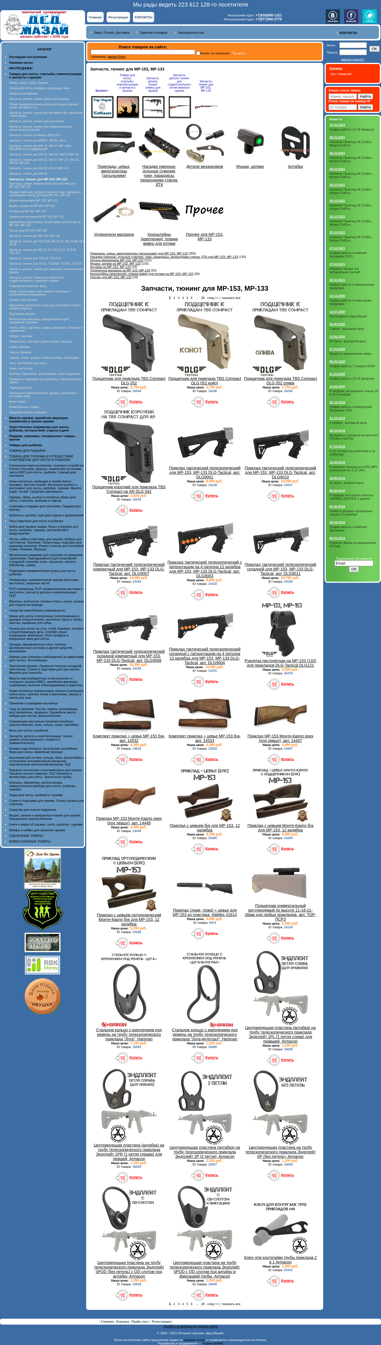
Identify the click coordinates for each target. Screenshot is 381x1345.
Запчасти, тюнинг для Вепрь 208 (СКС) (34, 135)
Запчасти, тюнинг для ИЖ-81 (28, 173)
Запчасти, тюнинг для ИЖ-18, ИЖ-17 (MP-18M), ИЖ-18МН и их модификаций (40, 147)
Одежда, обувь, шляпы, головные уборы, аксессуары (44, 357)
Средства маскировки (23, 93)
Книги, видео (17, 401)
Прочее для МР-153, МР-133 (28, 230)
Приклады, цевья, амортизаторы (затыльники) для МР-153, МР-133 (139, 253)
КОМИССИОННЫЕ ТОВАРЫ (29, 841)
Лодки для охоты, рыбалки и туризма (36, 795)
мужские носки (194, 1340)
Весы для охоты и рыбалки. (29, 730)
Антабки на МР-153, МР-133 (27, 211)
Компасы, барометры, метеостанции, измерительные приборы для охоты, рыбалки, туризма (42, 786)
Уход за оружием (20, 352)
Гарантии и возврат (153, 32)
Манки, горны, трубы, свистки (28, 82)
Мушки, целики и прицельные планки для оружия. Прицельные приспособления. (45, 817)
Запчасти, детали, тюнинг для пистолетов (36, 121)
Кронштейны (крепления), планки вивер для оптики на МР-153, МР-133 (141, 273)
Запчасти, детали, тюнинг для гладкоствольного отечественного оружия (179, 83)
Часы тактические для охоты (28, 363)
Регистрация (118, 17)
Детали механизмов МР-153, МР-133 (33, 200)
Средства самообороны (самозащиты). (37, 610)
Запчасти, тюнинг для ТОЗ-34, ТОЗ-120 (35, 258)
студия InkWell (212, 1343)
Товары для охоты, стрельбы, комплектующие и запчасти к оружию (127, 83)
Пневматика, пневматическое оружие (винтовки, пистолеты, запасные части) (44, 581)
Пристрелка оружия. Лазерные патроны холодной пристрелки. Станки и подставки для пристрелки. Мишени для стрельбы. (45, 669)
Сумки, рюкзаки (19, 346)
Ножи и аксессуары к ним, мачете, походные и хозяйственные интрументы (39, 293)
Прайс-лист (141, 1321)
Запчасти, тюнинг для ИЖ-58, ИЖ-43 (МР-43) (39, 168)
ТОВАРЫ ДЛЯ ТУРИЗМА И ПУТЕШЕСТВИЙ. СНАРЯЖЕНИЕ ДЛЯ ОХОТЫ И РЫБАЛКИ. (41, 458)
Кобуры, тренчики (20, 336)
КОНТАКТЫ (144, 17)
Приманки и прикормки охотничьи (33, 703)
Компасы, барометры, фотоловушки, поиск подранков (44, 373)
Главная (95, 17)
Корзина (123, 1321)
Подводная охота (20, 387)
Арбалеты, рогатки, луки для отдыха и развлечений (46, 515)
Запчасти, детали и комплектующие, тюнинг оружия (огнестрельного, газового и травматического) (41, 739)
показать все (231, 298)
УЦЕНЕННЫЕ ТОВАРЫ (26, 835)
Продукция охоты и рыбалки (27, 412)
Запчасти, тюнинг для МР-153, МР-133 (205, 86)
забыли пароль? (352, 59)
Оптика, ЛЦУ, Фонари (23, 299)
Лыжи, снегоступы (21, 368)
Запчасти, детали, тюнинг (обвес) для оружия (39, 98)
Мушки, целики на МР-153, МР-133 (32, 206)
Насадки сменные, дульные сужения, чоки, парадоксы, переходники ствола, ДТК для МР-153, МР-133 (45, 194)
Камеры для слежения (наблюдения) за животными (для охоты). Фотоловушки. (46, 658)
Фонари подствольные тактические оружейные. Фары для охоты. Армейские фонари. (43, 750)
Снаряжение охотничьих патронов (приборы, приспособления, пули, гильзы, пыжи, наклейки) (44, 723)
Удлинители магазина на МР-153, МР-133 (36, 216)
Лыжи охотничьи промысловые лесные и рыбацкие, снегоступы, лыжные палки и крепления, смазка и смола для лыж (46, 694)
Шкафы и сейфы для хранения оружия (37, 830)
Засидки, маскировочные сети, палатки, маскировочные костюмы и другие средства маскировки (41, 648)
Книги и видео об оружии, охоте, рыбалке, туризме (45, 824)
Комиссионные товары (24, 407)
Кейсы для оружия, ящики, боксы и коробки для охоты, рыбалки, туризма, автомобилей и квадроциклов (43, 530)
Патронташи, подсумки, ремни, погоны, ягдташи (40, 341)
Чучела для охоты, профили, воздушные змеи (39, 88)
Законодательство (191, 32)
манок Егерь (117, 56)
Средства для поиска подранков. (33, 809)
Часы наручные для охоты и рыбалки (36, 521)
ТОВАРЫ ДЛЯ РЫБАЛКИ (27, 450)
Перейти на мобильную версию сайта (190, 1326)
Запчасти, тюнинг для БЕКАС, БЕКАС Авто (37, 140)
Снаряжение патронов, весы (27, 286)
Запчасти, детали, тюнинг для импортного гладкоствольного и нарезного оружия (36, 279)
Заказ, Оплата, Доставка (111, 32)
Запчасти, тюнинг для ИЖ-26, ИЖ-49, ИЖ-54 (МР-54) (44, 154)
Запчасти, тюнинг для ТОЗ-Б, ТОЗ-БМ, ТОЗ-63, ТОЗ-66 (45, 263)
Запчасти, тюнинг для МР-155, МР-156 (34, 236)
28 (202, 298)
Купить (136, 401)
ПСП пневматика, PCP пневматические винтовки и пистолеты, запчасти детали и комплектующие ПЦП (45, 592)
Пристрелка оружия (22, 313)
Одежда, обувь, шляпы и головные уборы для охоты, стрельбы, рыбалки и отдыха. (42, 498)
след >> (213, 298)
